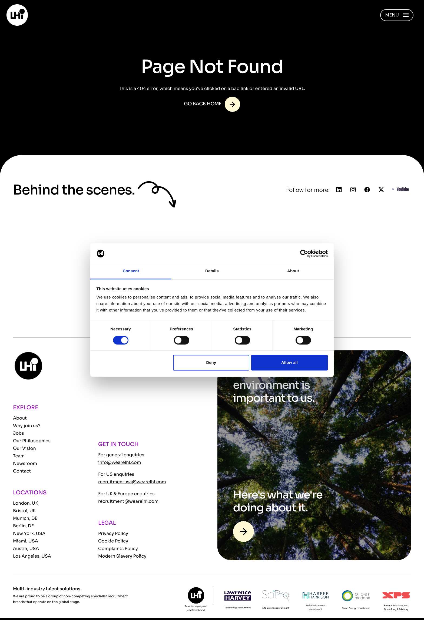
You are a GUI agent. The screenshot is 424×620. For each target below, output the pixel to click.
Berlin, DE (23, 528)
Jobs (18, 435)
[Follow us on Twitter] (381, 192)
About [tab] (293, 271)
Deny (211, 362)
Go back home (201, 105)
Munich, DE (25, 520)
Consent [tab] (131, 271)
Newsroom (25, 465)
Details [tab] (212, 271)
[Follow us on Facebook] (367, 192)
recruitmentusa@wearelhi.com (132, 484)
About (20, 420)
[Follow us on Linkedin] (338, 192)
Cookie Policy (113, 543)
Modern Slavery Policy (122, 558)
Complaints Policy (118, 551)
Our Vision (24, 450)
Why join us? (26, 428)
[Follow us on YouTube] (400, 192)
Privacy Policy (113, 535)
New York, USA (29, 535)
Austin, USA (26, 551)
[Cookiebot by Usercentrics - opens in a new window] (304, 253)
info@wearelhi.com (119, 464)
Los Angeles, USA (32, 558)
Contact (22, 473)
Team (19, 458)
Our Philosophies (32, 443)
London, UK (25, 505)
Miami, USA (25, 543)
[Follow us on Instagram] (352, 192)
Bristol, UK (24, 513)
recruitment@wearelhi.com (128, 503)
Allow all (289, 362)
